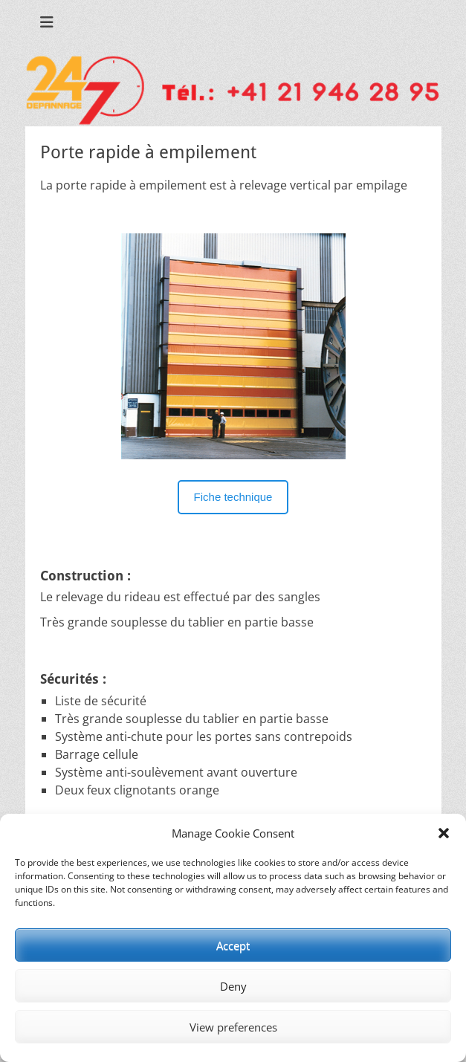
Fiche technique (233, 496)
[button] (443, 833)
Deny (233, 986)
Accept (233, 945)
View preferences (233, 1027)
